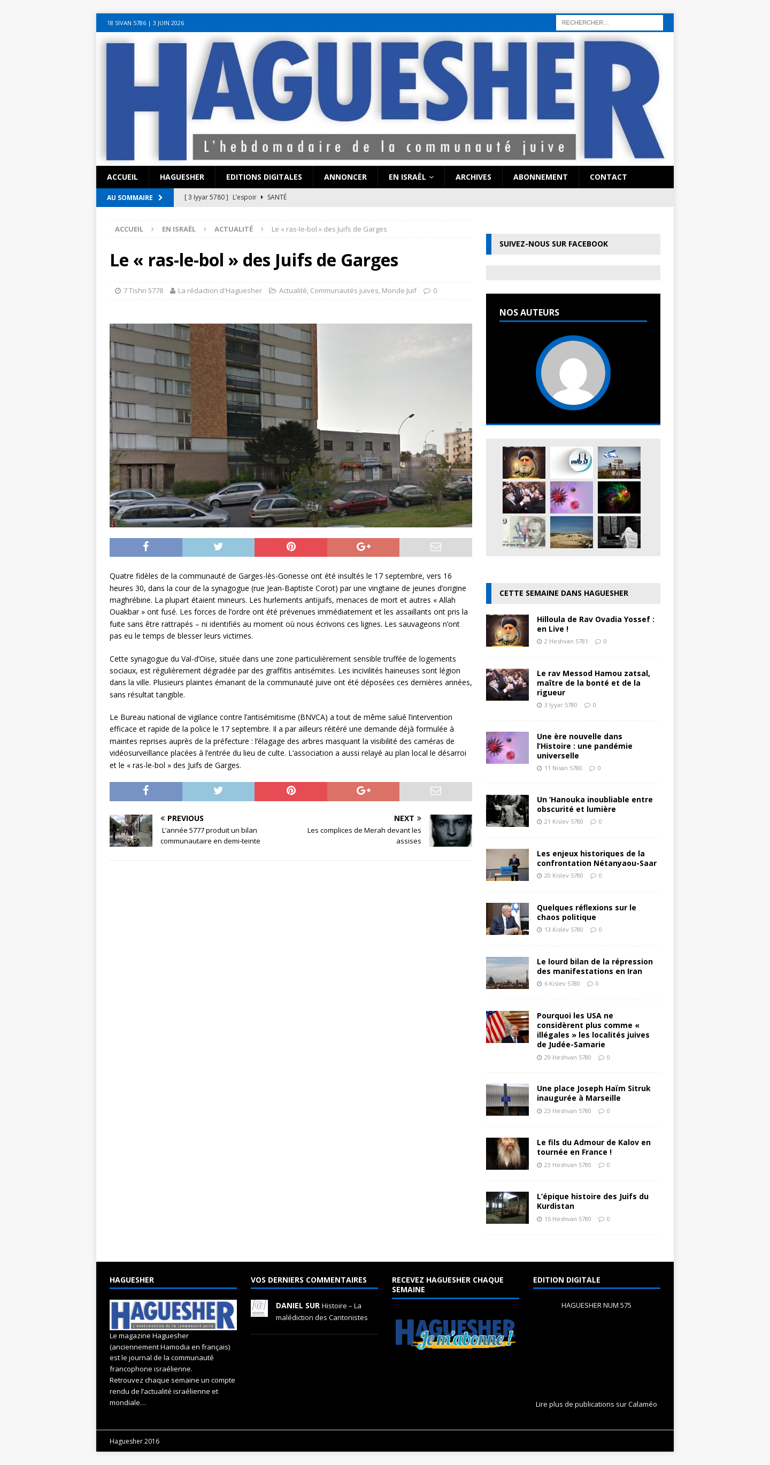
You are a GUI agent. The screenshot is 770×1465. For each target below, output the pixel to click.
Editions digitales (264, 177)
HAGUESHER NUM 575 (596, 1305)
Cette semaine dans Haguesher (563, 593)
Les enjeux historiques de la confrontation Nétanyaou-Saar (597, 858)
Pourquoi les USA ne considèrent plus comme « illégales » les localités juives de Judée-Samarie (593, 1030)
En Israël (407, 177)
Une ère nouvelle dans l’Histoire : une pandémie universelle (585, 746)
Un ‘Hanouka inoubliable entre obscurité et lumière (595, 804)
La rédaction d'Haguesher (220, 290)
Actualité (293, 290)
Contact (608, 177)
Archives (473, 177)
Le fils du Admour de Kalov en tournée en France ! (594, 1147)
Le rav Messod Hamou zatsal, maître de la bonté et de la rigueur (593, 682)
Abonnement (540, 177)
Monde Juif (399, 290)
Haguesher (182, 177)
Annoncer (345, 177)
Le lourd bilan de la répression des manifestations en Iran (595, 966)
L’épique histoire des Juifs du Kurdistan (593, 1201)
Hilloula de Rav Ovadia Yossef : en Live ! (595, 624)
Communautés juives (344, 290)
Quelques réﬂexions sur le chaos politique (587, 912)
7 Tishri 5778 (143, 290)
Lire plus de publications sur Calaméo (596, 1404)
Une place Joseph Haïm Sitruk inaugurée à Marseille (594, 1093)
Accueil (122, 177)
